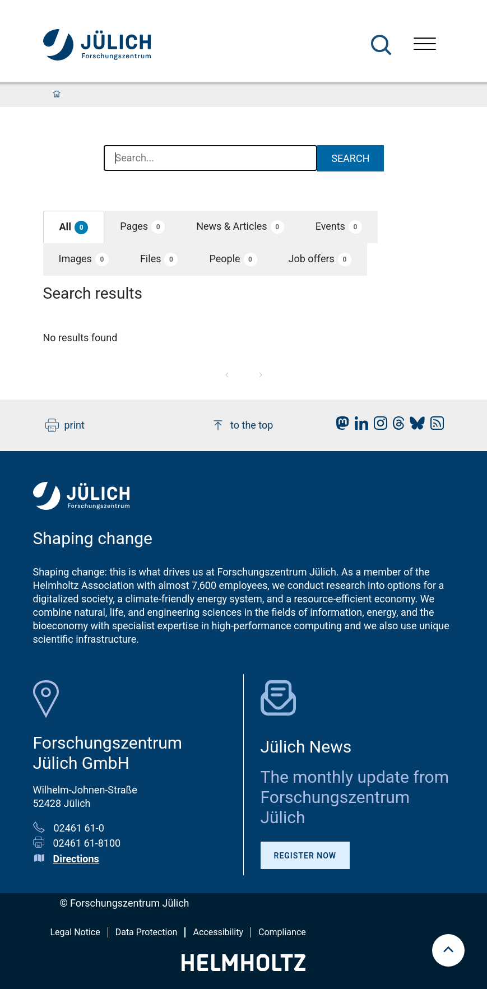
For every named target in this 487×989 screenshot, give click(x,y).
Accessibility (218, 932)
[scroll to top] (448, 950)
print (65, 425)
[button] (74, 227)
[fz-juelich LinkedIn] (358, 426)
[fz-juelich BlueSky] (414, 426)
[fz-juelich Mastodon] (340, 426)
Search (350, 158)
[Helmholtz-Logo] (243, 967)
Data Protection (146, 932)
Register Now (305, 855)
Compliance (282, 932)
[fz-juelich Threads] (396, 426)
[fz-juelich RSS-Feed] (434, 426)
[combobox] (211, 158)
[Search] (381, 45)
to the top (242, 425)
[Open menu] (424, 45)
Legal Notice (75, 932)
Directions (76, 859)
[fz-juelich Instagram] (377, 426)
